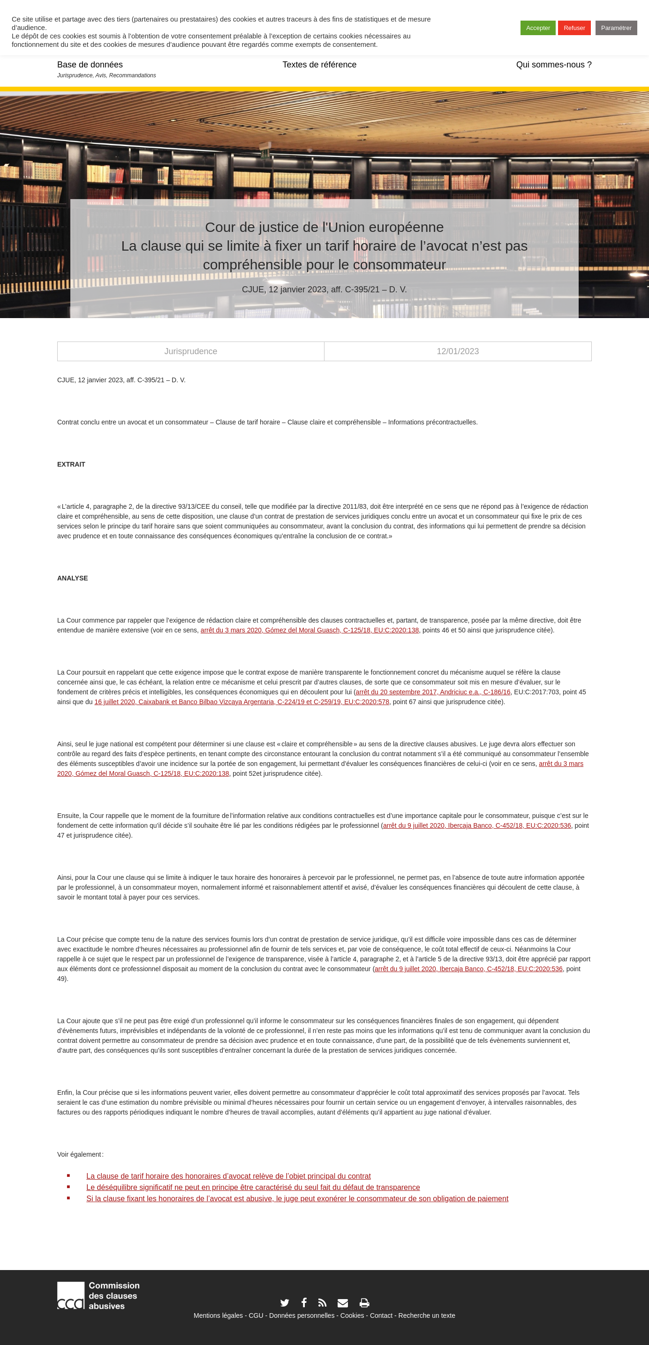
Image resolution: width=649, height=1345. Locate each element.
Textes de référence (319, 64)
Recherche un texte (427, 1315)
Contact (381, 1315)
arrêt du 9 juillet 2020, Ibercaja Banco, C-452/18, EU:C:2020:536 (469, 969)
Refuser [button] (574, 27)
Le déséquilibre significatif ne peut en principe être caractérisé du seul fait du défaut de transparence (253, 1187)
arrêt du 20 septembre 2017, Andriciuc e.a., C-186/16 (433, 692)
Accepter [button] (538, 27)
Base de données (90, 64)
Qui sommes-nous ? (554, 64)
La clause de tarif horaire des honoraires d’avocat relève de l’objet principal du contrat (228, 1176)
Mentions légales (218, 1315)
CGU (256, 1315)
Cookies (352, 1315)
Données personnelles (301, 1315)
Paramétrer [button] (616, 27)
